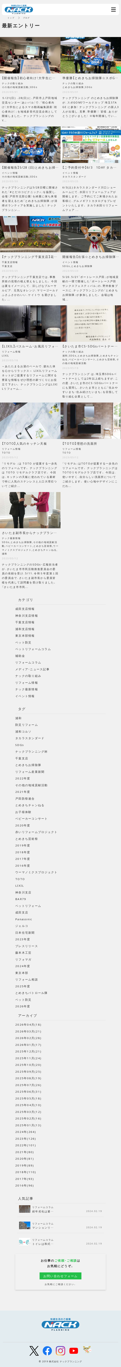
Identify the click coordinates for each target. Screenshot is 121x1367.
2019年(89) (24, 1165)
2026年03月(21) (28, 1031)
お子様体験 (23, 812)
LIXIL (19, 885)
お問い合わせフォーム (60, 1276)
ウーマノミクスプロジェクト (36, 872)
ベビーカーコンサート (31, 818)
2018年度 (22, 852)
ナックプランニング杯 (31, 751)
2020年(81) (24, 1158)
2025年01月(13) (28, 1125)
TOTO (20, 879)
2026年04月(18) (28, 1024)
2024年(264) (25, 1132)
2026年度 (22, 1006)
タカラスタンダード (29, 738)
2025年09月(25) (28, 1071)
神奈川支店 (23, 892)
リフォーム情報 (26, 682)
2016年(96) (24, 1185)
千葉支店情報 (25, 622)
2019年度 (22, 845)
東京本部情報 (25, 635)
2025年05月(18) (28, 1098)
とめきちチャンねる (29, 805)
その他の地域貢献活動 (31, 785)
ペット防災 (23, 642)
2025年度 (22, 986)
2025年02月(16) (28, 1118)
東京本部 (21, 973)
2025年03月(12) (28, 1112)
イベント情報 (25, 696)
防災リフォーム (26, 725)
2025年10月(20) (28, 1065)
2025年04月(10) (28, 1105)
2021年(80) (24, 1152)
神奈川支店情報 (26, 615)
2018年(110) (25, 1172)
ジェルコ (21, 926)
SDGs (19, 745)
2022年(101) (25, 1145)
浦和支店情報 (25, 629)
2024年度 (22, 966)
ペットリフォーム (28, 906)
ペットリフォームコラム (33, 649)
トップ (11, 17)
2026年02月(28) (28, 1038)
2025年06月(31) (28, 1091)
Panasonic (23, 919)
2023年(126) (25, 1138)
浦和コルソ (23, 731)
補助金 (20, 656)
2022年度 (22, 778)
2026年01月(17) (28, 1045)
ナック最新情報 (26, 689)
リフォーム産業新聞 (29, 772)
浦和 (18, 718)
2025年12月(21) (28, 1051)
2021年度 (22, 792)
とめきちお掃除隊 (28, 765)
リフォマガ (23, 959)
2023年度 (22, 939)
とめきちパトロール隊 (31, 993)
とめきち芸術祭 (26, 839)
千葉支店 (21, 758)
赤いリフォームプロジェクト (36, 832)
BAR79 (20, 899)
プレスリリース (26, 946)
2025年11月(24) (28, 1058)
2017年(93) (24, 1179)
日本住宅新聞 (25, 932)
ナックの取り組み (28, 676)
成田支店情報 (25, 609)
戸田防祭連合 (25, 798)
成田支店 (21, 912)
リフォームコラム (28, 662)
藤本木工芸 (23, 952)
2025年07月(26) (28, 1085)
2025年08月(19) (28, 1078)
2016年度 (22, 865)
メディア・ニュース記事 (32, 669)
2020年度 (22, 825)
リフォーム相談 (26, 979)
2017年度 (22, 859)
